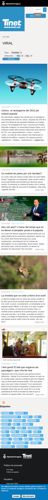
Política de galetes (12, 472)
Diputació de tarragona (11, 3)
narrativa (7, 439)
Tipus (6, 53)
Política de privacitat (13, 465)
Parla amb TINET (12, 484)
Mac (6, 432)
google (40, 439)
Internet (7, 424)
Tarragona (8, 413)
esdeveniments (37, 435)
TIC (39, 417)
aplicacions (34, 420)
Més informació (28, 496)
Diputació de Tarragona (12, 417)
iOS (17, 424)
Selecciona (8, 56)
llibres (18, 439)
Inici (4, 37)
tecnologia (37, 443)
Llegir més (39, 140)
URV (38, 432)
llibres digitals (9, 446)
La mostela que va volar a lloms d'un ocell (23, 295)
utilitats (7, 443)
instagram (23, 446)
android (29, 417)
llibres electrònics (21, 443)
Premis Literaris (36, 428)
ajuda (29, 439)
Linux (6, 435)
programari (22, 413)
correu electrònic (20, 435)
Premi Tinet (20, 420)
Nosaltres (8, 479)
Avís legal (9, 470)
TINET (22, 428)
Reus (16, 432)
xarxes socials (9, 428)
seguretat (28, 424)
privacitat (27, 432)
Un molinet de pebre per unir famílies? (21, 173)
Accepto (16, 496)
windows (7, 420)
